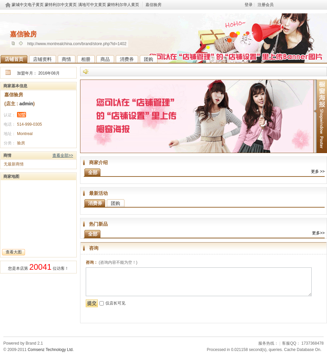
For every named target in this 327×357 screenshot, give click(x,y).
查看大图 (14, 252)
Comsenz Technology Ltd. (51, 349)
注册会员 (266, 4)
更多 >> (318, 171)
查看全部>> (62, 155)
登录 (249, 4)
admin (25, 103)
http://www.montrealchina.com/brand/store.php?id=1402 (76, 43)
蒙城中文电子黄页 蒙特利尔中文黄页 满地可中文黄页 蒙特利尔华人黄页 (75, 4)
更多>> (318, 233)
